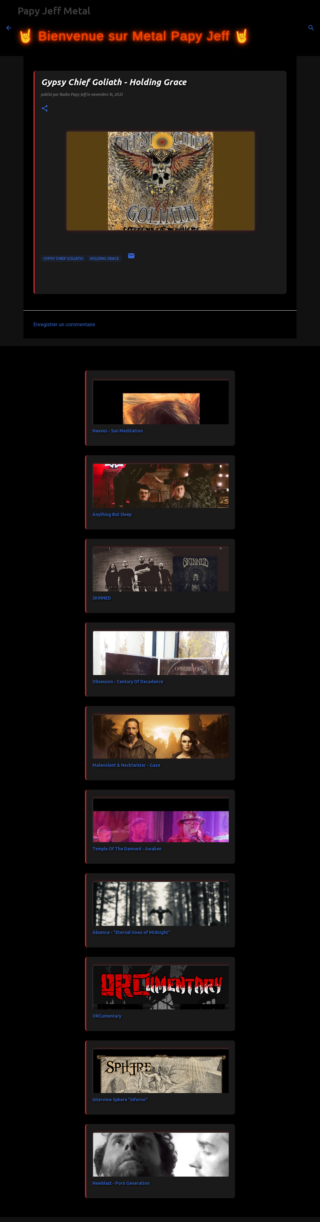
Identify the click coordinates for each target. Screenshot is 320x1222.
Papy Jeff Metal (54, 10)
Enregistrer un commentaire (64, 324)
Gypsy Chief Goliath (63, 258)
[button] (44, 109)
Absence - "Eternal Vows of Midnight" (131, 932)
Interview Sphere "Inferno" (120, 1099)
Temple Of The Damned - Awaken (127, 848)
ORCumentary (106, 1015)
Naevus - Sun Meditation (117, 430)
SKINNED (101, 598)
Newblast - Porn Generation (121, 1183)
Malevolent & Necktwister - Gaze (126, 765)
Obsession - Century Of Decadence (127, 681)
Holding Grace (104, 258)
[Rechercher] (259, 27)
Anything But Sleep (112, 514)
